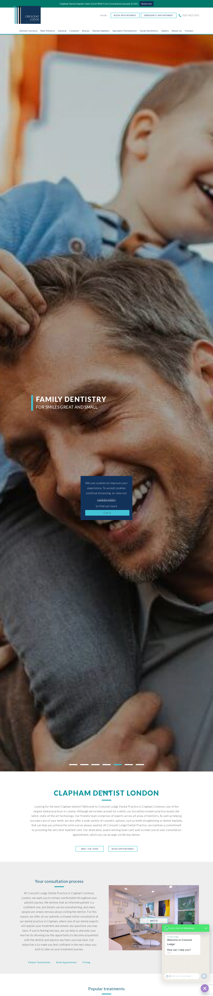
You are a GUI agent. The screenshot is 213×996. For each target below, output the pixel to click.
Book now (146, 3)
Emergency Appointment (158, 15)
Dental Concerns (29, 30)
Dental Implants (101, 30)
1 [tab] (73, 764)
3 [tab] (95, 764)
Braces (86, 30)
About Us (177, 30)
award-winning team (115, 830)
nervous (54, 930)
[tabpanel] (106, 402)
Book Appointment (125, 15)
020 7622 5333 (189, 15)
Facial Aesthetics (149, 30)
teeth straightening (147, 820)
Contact (189, 30)
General (62, 30)
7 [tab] (140, 764)
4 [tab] (107, 764)
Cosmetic (74, 30)
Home (103, 15)
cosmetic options (114, 820)
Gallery (165, 30)
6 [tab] (129, 764)
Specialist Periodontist (125, 30)
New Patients (48, 30)
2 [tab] (84, 764)
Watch (154, 920)
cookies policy (106, 499)
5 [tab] (118, 764)
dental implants (172, 820)
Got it (107, 512)
